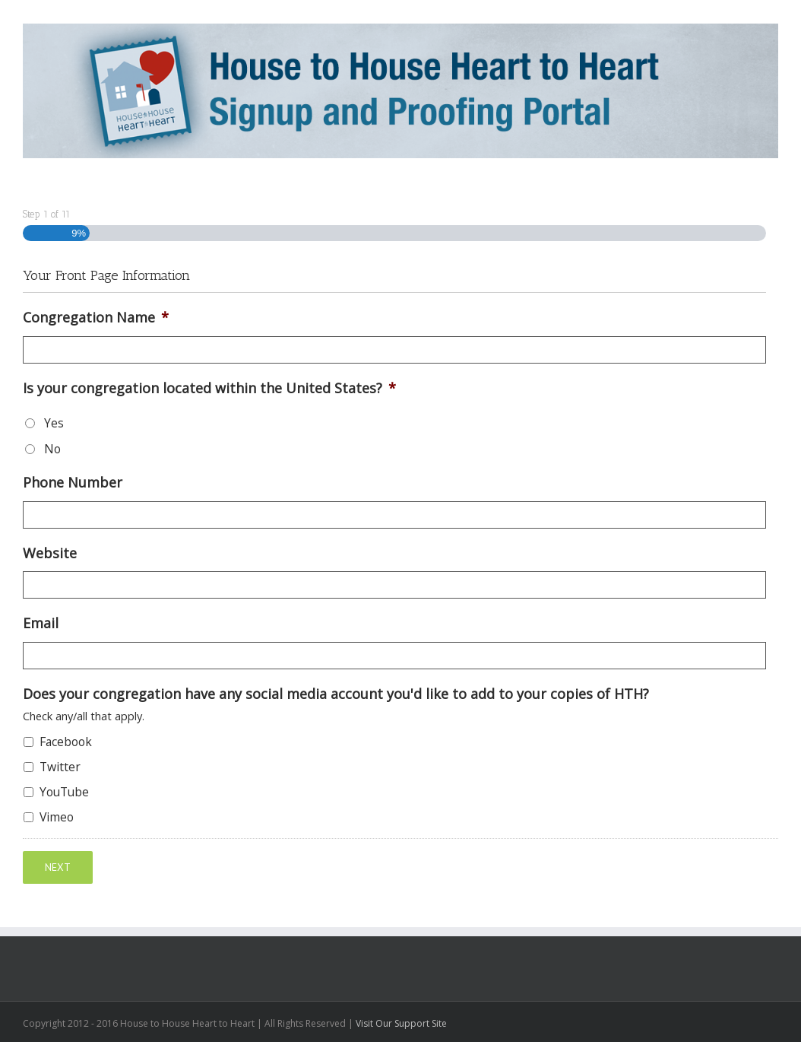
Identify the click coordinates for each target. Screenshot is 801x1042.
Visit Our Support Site (401, 1022)
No (52, 448)
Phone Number (72, 482)
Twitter (60, 766)
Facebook (66, 741)
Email (41, 623)
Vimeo (57, 817)
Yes (54, 423)
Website (50, 553)
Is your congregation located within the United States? (209, 388)
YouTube (64, 791)
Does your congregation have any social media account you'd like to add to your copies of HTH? (336, 694)
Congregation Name (96, 317)
